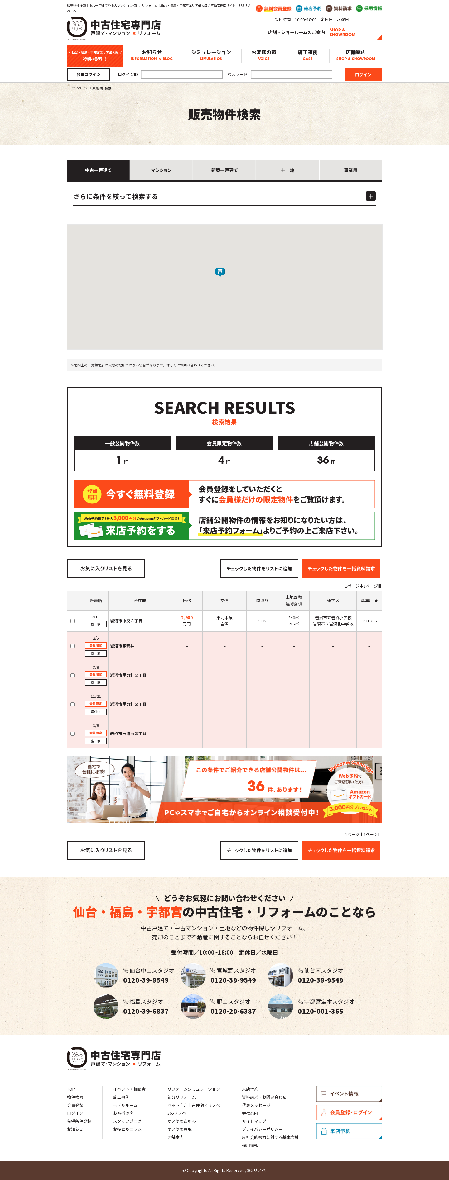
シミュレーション (211, 56)
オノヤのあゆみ (181, 1121)
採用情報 (250, 1145)
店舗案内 (356, 56)
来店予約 (250, 1089)
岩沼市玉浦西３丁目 (128, 733)
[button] (224, 277)
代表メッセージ (256, 1105)
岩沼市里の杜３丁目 (128, 704)
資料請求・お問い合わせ (264, 1097)
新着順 (96, 600)
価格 (187, 600)
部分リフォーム (181, 1097)
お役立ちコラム (127, 1129)
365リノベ (176, 1113)
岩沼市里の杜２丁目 (128, 675)
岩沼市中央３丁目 (126, 621)
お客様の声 (264, 56)
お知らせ (152, 56)
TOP (71, 1089)
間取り (262, 600)
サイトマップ (254, 1121)
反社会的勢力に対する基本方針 (270, 1137)
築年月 (367, 600)
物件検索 (75, 1097)
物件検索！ (95, 56)
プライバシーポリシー (262, 1129)
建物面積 (294, 604)
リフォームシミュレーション (193, 1089)
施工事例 (307, 56)
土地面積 (294, 597)
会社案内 (250, 1113)
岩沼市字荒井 (122, 646)
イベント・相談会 (129, 1089)
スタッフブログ (127, 1121)
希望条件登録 (79, 1121)
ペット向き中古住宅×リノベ (193, 1105)
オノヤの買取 (179, 1129)
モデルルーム (125, 1105)
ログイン (75, 1113)
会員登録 (75, 1105)
